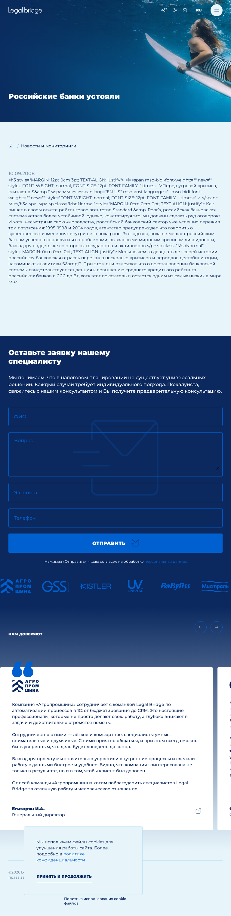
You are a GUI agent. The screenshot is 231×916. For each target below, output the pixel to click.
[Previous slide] (201, 627)
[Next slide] (217, 627)
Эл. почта (25, 493)
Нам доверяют (25, 634)
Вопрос (23, 440)
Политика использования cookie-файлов (96, 900)
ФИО (20, 417)
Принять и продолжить (64, 876)
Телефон (25, 518)
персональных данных (166, 561)
